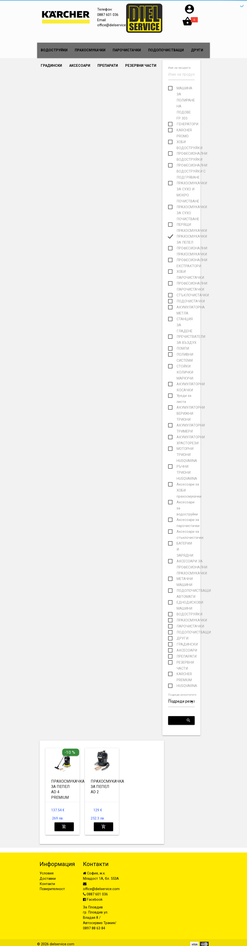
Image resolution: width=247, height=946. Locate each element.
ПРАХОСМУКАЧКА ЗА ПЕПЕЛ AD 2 (107, 786)
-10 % (70, 752)
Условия (47, 873)
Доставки (48, 879)
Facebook (93, 900)
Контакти (47, 884)
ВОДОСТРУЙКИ (54, 50)
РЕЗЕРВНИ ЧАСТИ (140, 66)
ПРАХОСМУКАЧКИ (90, 50)
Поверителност (52, 889)
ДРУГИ (197, 50)
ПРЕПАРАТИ (107, 66)
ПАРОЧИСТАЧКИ (127, 50)
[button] (189, 13)
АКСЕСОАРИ (79, 66)
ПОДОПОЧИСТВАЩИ (166, 50)
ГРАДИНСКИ (51, 66)
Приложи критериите (183, 720)
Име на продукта (179, 68)
